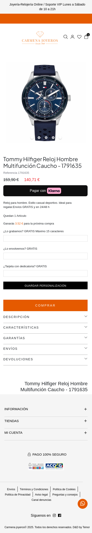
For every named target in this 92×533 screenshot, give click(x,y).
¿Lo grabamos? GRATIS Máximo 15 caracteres (33, 231)
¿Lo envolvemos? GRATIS (20, 248)
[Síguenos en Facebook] (54, 515)
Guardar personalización (45, 285)
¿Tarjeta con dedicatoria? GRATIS (25, 266)
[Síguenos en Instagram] (59, 515)
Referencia (10, 172)
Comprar (45, 305)
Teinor (86, 527)
